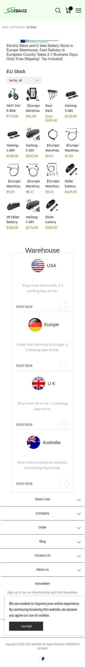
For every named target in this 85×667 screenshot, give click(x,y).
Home (5, 27)
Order (43, 527)
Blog (42, 541)
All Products (17, 27)
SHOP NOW (42, 307)
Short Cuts (42, 499)
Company (42, 513)
